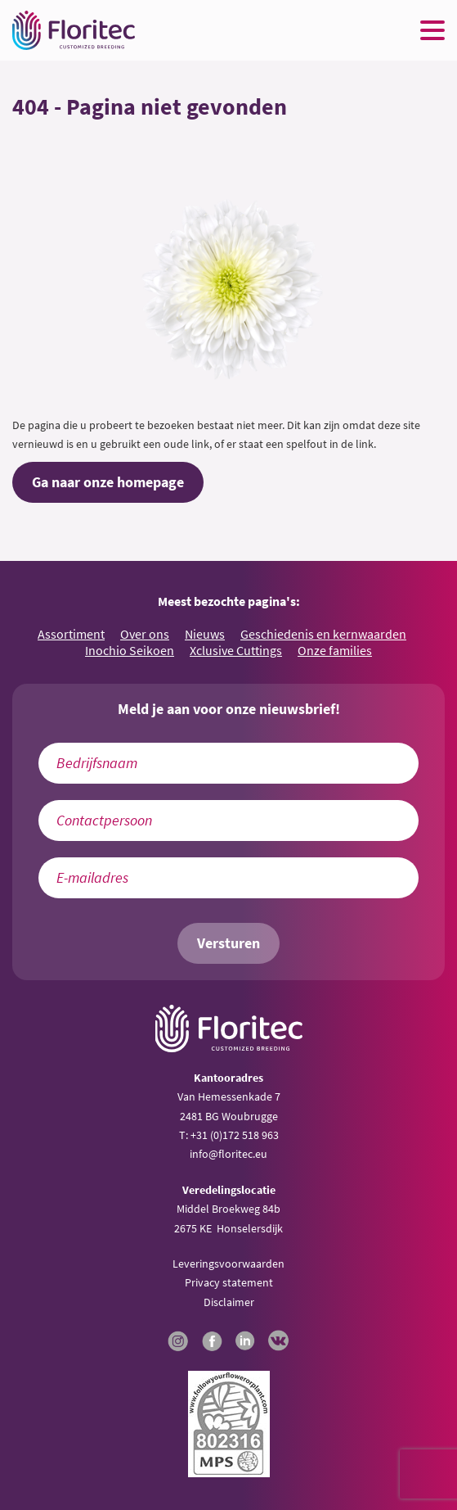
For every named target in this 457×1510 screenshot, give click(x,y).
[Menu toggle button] (432, 30)
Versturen (228, 943)
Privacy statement (229, 1282)
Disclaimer (229, 1302)
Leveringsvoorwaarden (228, 1263)
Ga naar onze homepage (108, 482)
